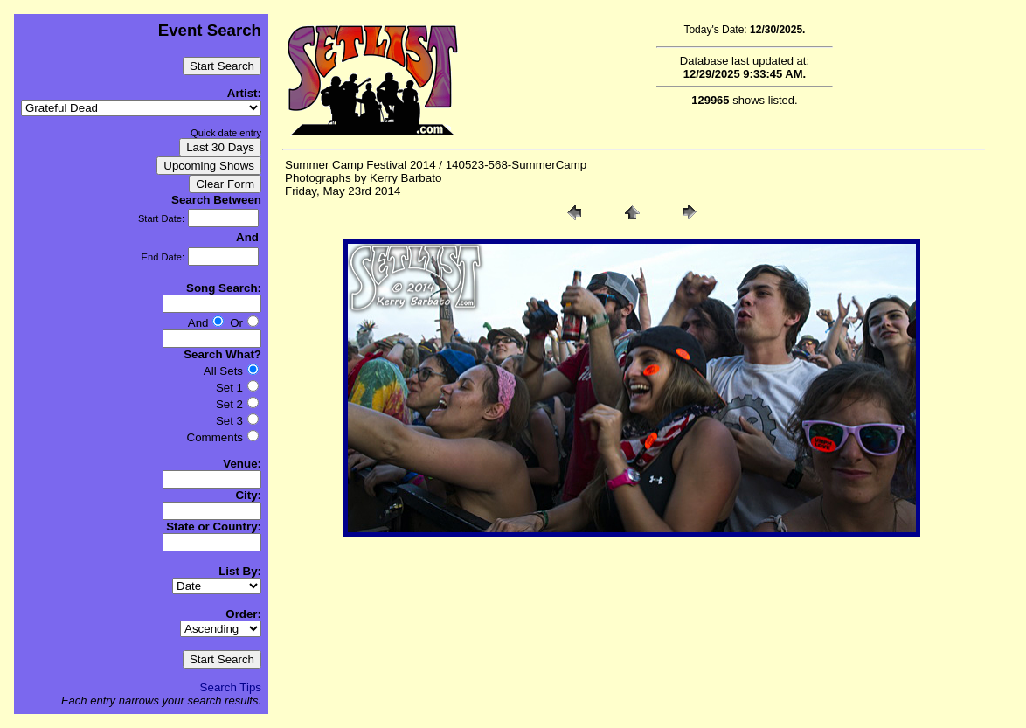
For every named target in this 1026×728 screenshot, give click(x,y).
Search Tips (230, 687)
